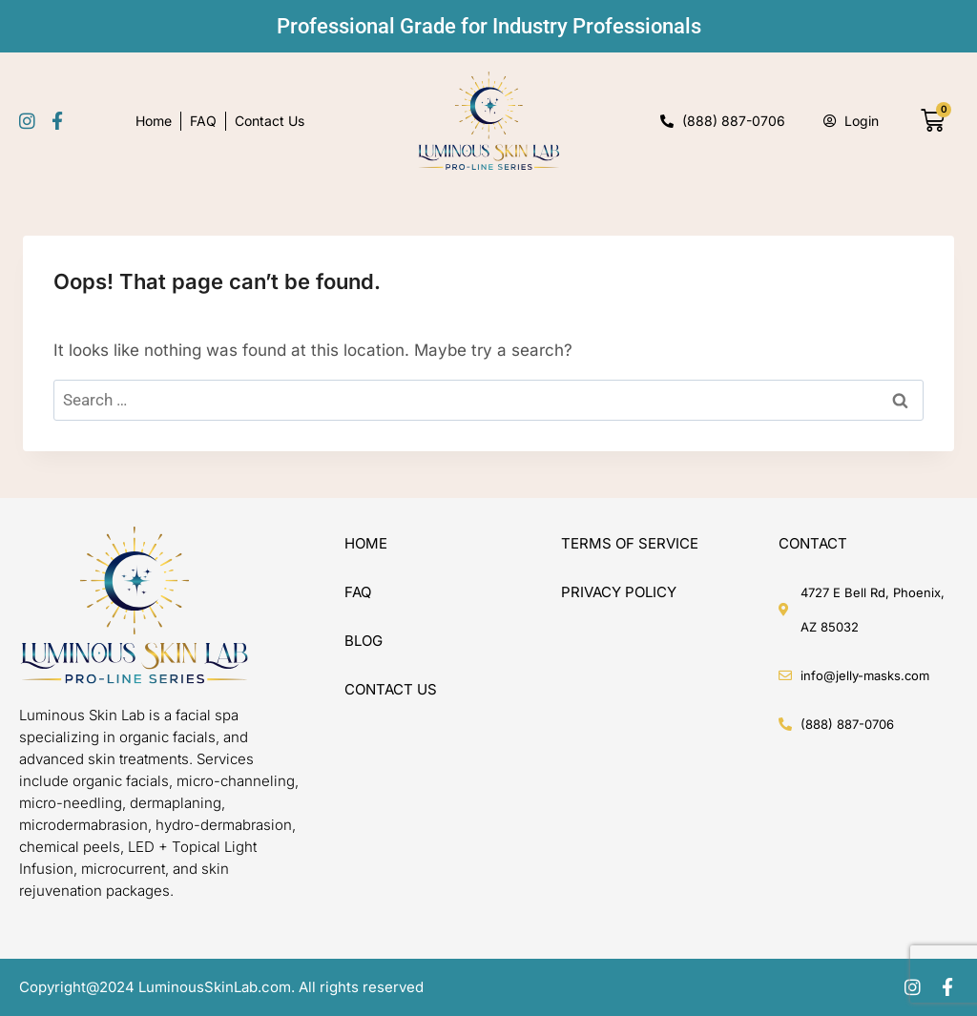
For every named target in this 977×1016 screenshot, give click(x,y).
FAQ (203, 121)
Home (153, 121)
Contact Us (269, 121)
